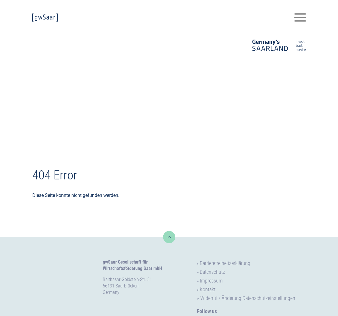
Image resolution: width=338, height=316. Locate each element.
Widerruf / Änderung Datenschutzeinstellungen (247, 298)
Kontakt (207, 289)
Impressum (211, 281)
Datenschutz (212, 272)
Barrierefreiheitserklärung (225, 263)
